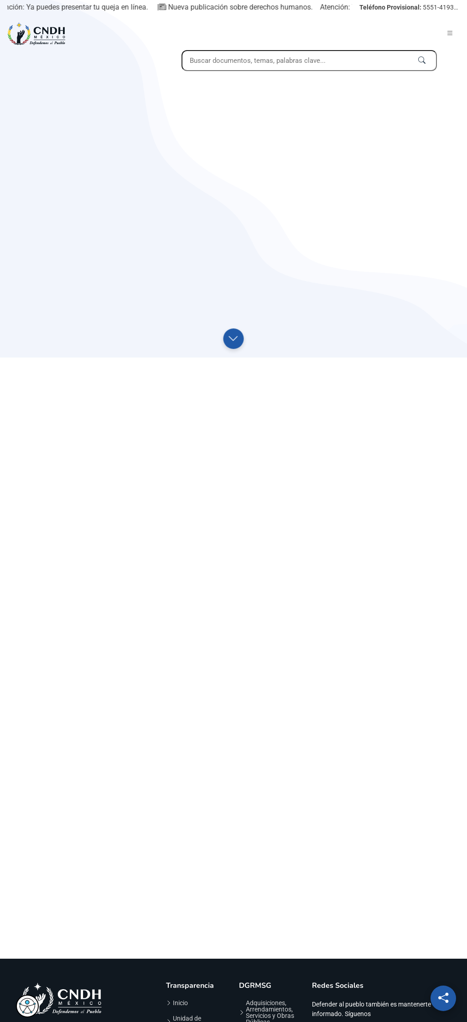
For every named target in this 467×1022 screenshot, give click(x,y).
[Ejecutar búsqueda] (421, 60)
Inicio (180, 1003)
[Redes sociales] (443, 998)
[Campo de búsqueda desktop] (309, 60)
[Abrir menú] (450, 33)
